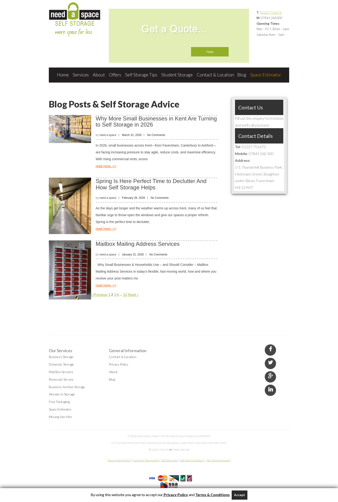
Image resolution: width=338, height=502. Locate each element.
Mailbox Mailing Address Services (138, 244)
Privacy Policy (118, 364)
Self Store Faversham (218, 460)
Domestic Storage (61, 364)
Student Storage (177, 74)
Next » (133, 294)
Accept (239, 495)
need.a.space (108, 135)
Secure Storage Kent (119, 460)
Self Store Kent (169, 460)
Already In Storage (62, 394)
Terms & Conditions (212, 494)
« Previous (99, 294)
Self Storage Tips (141, 74)
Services (81, 74)
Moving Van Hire (60, 417)
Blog (241, 74)
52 (125, 294)
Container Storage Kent (146, 460)
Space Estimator (265, 74)
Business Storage (61, 357)
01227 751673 (270, 12)
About (99, 74)
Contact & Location (215, 74)
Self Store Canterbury (192, 460)
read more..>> (106, 166)
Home (63, 74)
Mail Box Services (61, 372)
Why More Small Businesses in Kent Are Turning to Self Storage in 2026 (156, 121)
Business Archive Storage (67, 387)
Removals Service (61, 379)
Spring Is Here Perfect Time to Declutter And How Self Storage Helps (151, 184)
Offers (115, 74)
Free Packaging (59, 402)
